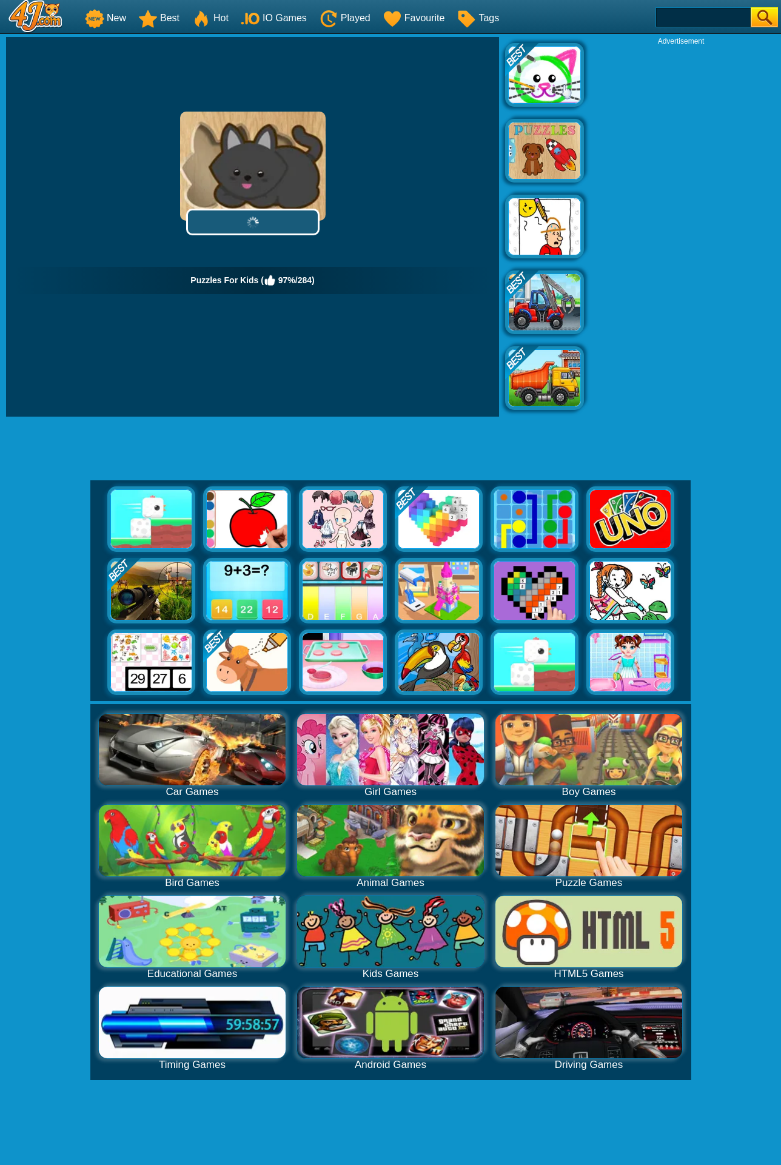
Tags (478, 18)
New (105, 18)
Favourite (414, 18)
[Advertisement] (681, 228)
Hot (210, 18)
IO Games (274, 18)
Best (158, 18)
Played (344, 18)
